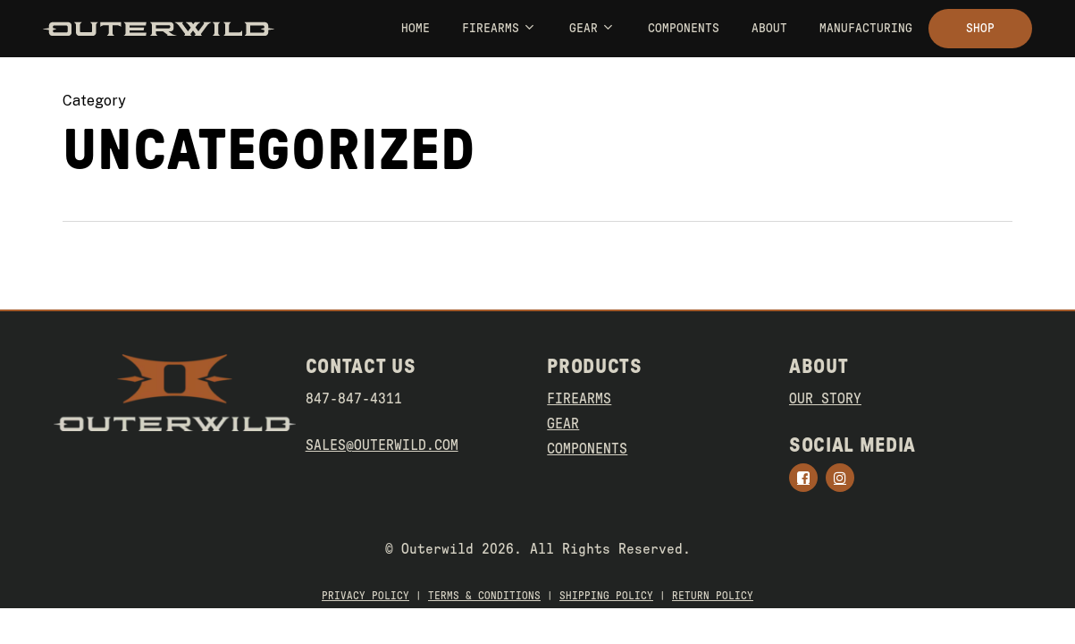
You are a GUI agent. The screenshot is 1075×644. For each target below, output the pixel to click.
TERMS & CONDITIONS (484, 595)
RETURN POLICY (712, 595)
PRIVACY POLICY (365, 595)
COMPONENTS (587, 449)
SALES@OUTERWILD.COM (382, 445)
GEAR (563, 424)
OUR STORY (825, 399)
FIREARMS (579, 399)
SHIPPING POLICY (606, 595)
